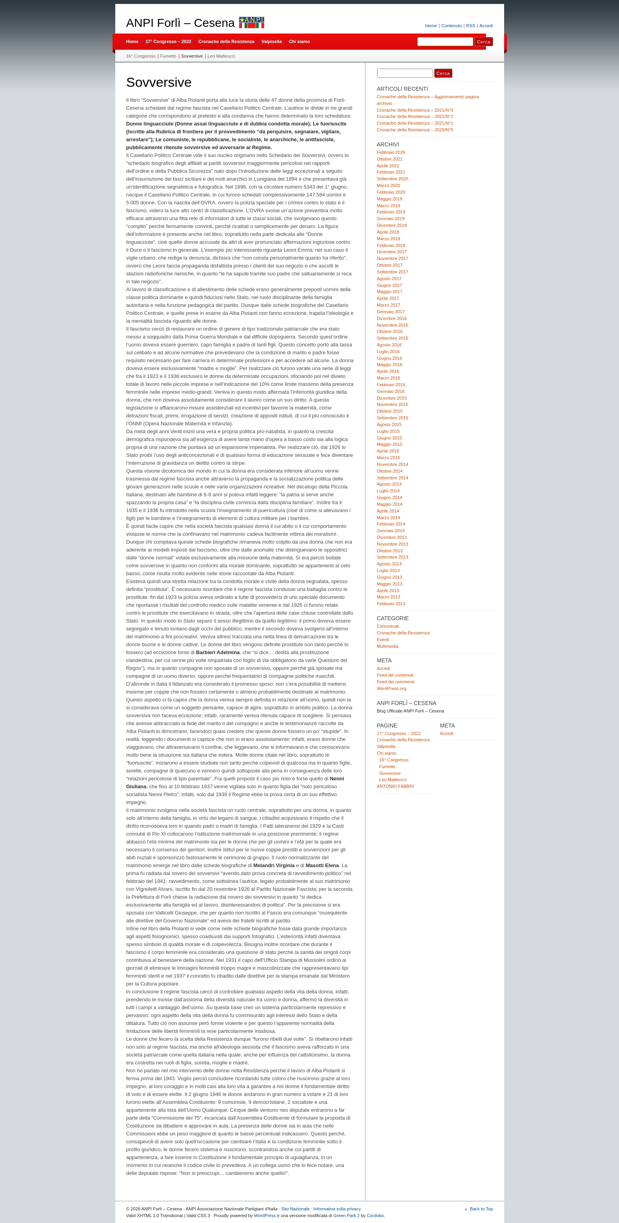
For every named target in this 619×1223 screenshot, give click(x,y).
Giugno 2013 (389, 577)
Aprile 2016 (388, 371)
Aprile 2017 (388, 298)
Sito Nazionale (295, 1208)
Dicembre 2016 (392, 318)
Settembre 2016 (393, 338)
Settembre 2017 (393, 271)
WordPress (265, 1215)
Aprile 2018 (388, 232)
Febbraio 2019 (391, 211)
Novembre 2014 (393, 464)
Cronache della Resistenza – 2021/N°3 (415, 110)
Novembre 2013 (393, 544)
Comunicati (388, 626)
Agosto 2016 (389, 344)
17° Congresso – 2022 (168, 41)
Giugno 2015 (389, 438)
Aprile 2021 (388, 165)
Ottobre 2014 (390, 471)
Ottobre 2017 (390, 265)
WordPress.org (392, 688)
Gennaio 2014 (391, 530)
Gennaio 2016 (391, 391)
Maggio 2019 (390, 198)
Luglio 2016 (388, 351)
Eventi (383, 639)
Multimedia (387, 646)
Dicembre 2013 (392, 537)
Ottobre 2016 (390, 331)
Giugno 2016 (389, 358)
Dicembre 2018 (392, 225)
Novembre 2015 (393, 404)
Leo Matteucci (221, 56)
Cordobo (375, 1215)
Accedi (486, 25)
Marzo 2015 (388, 457)
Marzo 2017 (388, 305)
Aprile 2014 (388, 511)
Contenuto (451, 25)
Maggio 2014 (390, 504)
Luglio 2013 (388, 570)
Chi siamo (299, 41)
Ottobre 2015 (390, 411)
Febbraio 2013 (391, 603)
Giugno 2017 (389, 285)
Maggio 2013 (390, 584)
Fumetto (168, 56)
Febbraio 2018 (391, 245)
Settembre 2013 (393, 557)
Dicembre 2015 (392, 398)
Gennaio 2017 (391, 311)
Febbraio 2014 (391, 524)
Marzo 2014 (388, 517)
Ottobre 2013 (390, 550)
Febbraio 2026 (391, 152)
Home (431, 25)
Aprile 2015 (388, 451)
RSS (470, 25)
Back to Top (481, 1208)
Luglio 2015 (388, 431)
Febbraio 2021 (391, 172)
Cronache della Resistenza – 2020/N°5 (415, 129)
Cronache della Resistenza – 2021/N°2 (415, 116)
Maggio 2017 (390, 291)
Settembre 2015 (393, 417)
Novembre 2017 (393, 258)
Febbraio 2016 (391, 384)
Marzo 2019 (388, 205)
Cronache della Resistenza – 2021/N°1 (415, 123)
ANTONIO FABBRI (395, 786)
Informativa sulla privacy (337, 1208)
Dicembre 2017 (392, 251)
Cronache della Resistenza (227, 41)
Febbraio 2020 (391, 192)
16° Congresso (141, 56)
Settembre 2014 (393, 477)
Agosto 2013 (389, 563)
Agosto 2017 (389, 278)
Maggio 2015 (390, 444)
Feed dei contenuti (395, 675)
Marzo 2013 (388, 597)
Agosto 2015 (389, 424)
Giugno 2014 (389, 497)
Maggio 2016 (390, 364)
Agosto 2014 (389, 484)
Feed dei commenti (396, 681)
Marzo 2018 (388, 238)
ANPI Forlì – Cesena (180, 22)
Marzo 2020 (388, 185)
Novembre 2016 (393, 325)
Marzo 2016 (388, 378)
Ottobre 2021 (390, 159)
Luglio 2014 (388, 490)
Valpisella (272, 41)
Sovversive (192, 56)
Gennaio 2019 (391, 218)
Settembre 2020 (393, 178)
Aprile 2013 (388, 590)
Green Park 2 (346, 1215)
